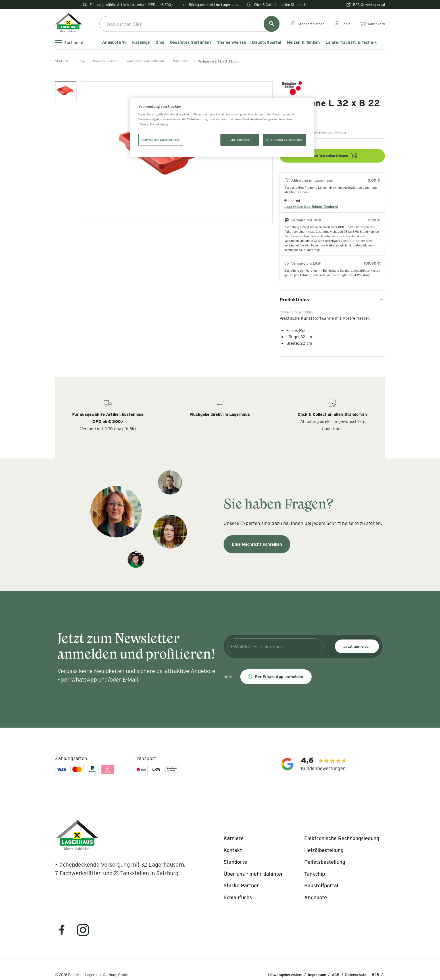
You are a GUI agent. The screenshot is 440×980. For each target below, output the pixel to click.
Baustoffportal (266, 42)
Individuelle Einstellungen (160, 139)
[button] (276, 676)
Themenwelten (231, 42)
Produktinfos (332, 299)
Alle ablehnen (240, 139)
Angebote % (114, 42)
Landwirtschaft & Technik (351, 42)
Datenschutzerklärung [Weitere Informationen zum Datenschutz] (154, 124)
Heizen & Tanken (303, 42)
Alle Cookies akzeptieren (284, 139)
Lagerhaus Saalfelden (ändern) (311, 206)
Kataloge (141, 42)
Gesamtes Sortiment (190, 42)
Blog (159, 42)
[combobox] (189, 24)
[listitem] (234, 838)
